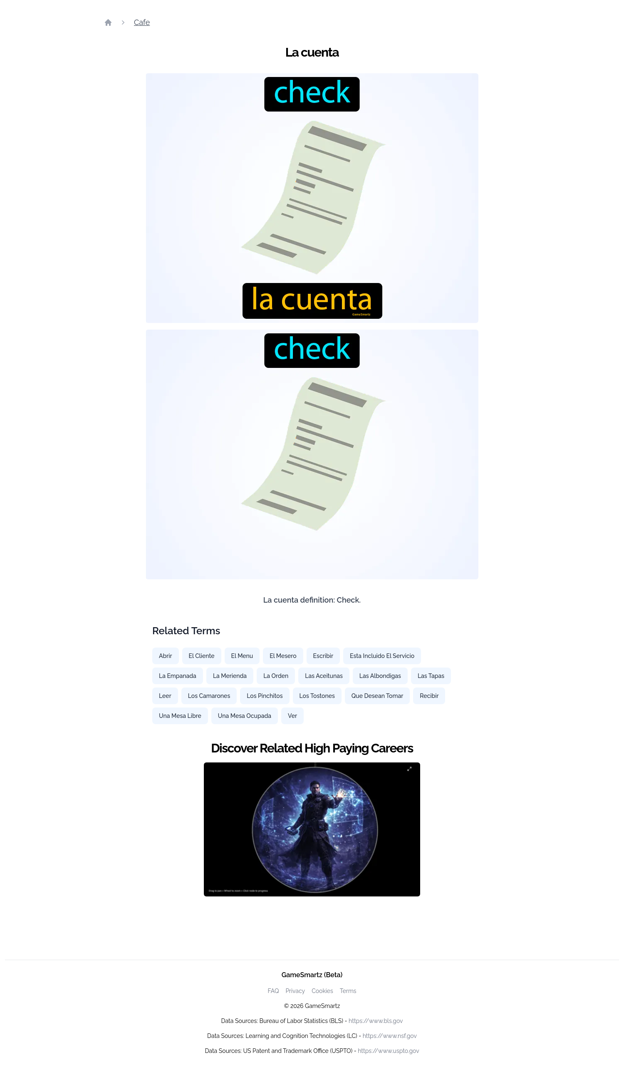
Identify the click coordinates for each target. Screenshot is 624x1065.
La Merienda (230, 676)
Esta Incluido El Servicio (382, 656)
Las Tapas (431, 676)
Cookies (322, 991)
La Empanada (177, 676)
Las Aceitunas (324, 676)
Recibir (429, 696)
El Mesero (283, 656)
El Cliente (202, 656)
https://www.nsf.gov (390, 1036)
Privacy (295, 991)
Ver (292, 715)
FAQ (273, 991)
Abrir (165, 656)
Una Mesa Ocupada (244, 715)
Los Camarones (209, 696)
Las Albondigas (380, 676)
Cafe (142, 22)
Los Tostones (317, 696)
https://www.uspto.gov (388, 1051)
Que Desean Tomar (377, 696)
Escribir (323, 656)
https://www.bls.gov (376, 1021)
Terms (348, 991)
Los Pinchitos (264, 696)
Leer (165, 696)
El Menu (242, 656)
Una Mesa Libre (180, 715)
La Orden (275, 676)
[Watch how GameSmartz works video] (312, 829)
